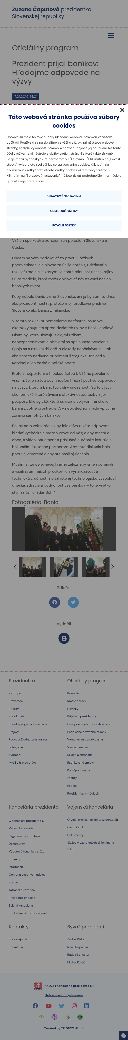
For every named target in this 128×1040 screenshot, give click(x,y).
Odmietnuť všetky (64, 211)
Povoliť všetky (64, 225)
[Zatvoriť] (122, 110)
